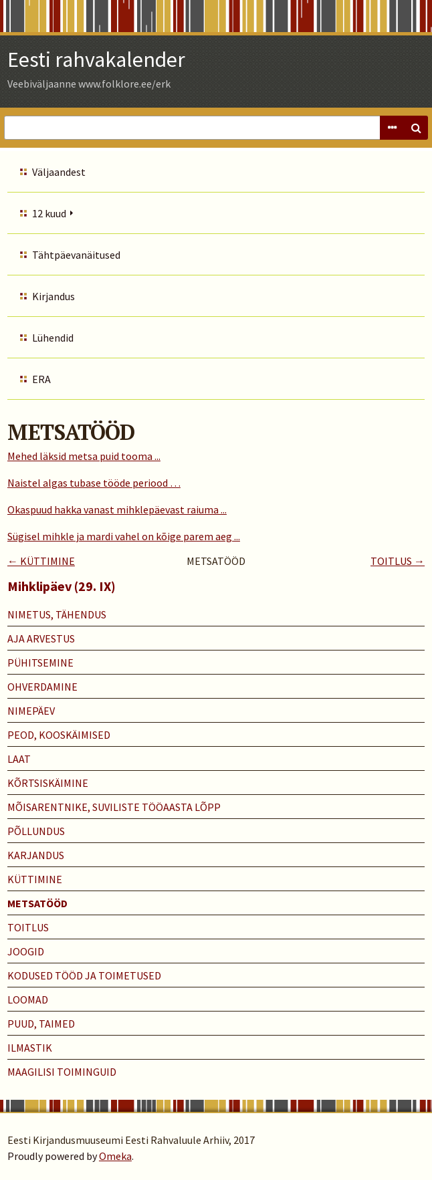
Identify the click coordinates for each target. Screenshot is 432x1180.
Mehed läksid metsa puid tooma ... (83, 456)
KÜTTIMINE (34, 879)
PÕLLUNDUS (36, 831)
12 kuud (49, 213)
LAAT (19, 758)
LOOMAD (27, 999)
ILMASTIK (29, 1047)
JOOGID (25, 951)
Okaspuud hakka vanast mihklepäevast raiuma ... (117, 509)
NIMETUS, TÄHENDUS (56, 614)
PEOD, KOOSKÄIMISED (58, 734)
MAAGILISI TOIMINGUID (61, 1071)
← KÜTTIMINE (41, 561)
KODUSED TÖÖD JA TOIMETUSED (84, 975)
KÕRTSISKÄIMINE (47, 783)
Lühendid (53, 337)
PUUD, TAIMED (41, 1023)
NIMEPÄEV (31, 710)
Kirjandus (53, 296)
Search (416, 128)
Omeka (115, 1156)
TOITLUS (28, 927)
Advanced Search (392, 128)
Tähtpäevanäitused (76, 254)
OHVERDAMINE (42, 686)
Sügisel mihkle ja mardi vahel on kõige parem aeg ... (123, 536)
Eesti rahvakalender (96, 59)
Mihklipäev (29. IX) (61, 586)
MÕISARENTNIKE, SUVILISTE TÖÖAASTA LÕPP (114, 807)
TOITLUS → (397, 561)
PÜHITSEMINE (40, 662)
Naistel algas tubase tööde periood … (94, 482)
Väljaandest (59, 172)
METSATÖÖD (37, 903)
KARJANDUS (35, 855)
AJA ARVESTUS (41, 638)
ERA (41, 379)
